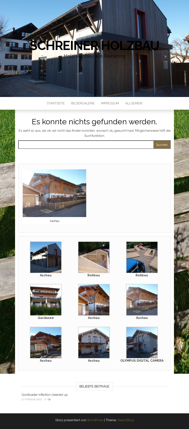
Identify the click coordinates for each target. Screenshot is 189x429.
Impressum (110, 103)
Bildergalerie (83, 103)
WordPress (95, 420)
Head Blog (126, 420)
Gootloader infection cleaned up (44, 395)
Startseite (56, 103)
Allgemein (133, 103)
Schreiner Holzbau (94, 45)
